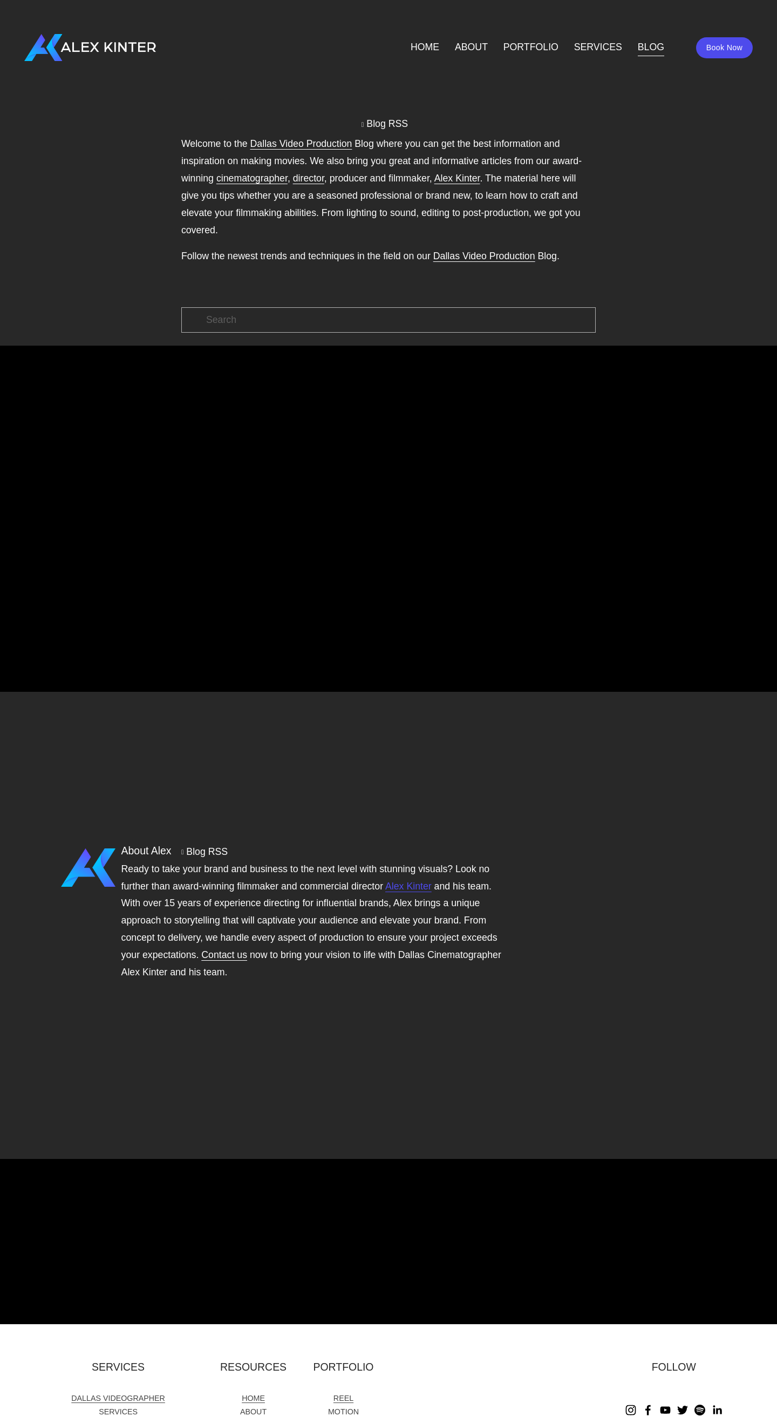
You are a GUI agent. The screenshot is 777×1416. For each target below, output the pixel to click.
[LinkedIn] (717, 1410)
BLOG (644, 50)
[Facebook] (648, 1410)
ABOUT (464, 50)
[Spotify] (699, 1410)
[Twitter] (682, 1410)
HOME (418, 50)
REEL (343, 1398)
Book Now (717, 51)
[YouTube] (665, 1410)
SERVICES (591, 50)
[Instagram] (630, 1410)
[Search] (388, 320)
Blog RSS (387, 123)
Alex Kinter (408, 886)
